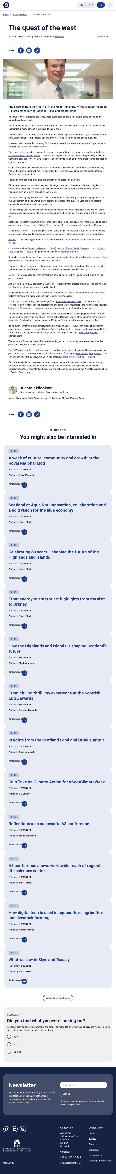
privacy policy (81, 1101)
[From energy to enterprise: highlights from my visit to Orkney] (24, 626)
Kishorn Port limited (18, 230)
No (15, 1044)
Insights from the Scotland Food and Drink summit (56, 740)
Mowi (11, 275)
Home (6, 14)
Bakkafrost (48, 284)
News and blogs (20, 14)
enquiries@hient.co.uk (70, 1163)
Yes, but (18, 1051)
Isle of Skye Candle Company (75, 248)
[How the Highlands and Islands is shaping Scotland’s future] (24, 673)
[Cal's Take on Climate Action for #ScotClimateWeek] (24, 804)
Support (92, 1138)
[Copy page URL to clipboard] (37, 50)
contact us (43, 1030)
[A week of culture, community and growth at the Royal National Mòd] (24, 485)
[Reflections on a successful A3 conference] (24, 845)
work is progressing (88, 332)
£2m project (25, 308)
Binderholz (31, 266)
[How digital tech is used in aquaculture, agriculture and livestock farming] (24, 940)
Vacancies (94, 1149)
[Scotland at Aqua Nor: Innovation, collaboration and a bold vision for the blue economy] (24, 532)
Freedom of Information (100, 1160)
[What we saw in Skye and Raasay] (24, 981)
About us (93, 1144)
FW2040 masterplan (22, 350)
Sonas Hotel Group (37, 248)
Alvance (12, 239)
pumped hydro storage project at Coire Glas (29, 225)
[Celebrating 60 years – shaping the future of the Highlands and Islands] (24, 579)
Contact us (65, 1151)
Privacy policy (95, 1155)
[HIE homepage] (6, 5)
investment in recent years (68, 301)
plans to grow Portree (73, 357)
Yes (18, 1036)
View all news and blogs (58, 998)
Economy (59, 36)
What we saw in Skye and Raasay (39, 959)
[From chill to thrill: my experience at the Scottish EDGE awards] (24, 720)
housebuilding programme (88, 353)
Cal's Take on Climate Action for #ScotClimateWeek (57, 781)
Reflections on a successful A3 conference (49, 823)
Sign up (66, 1094)
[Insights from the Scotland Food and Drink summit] (24, 762)
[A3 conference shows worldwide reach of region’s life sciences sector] (24, 893)
